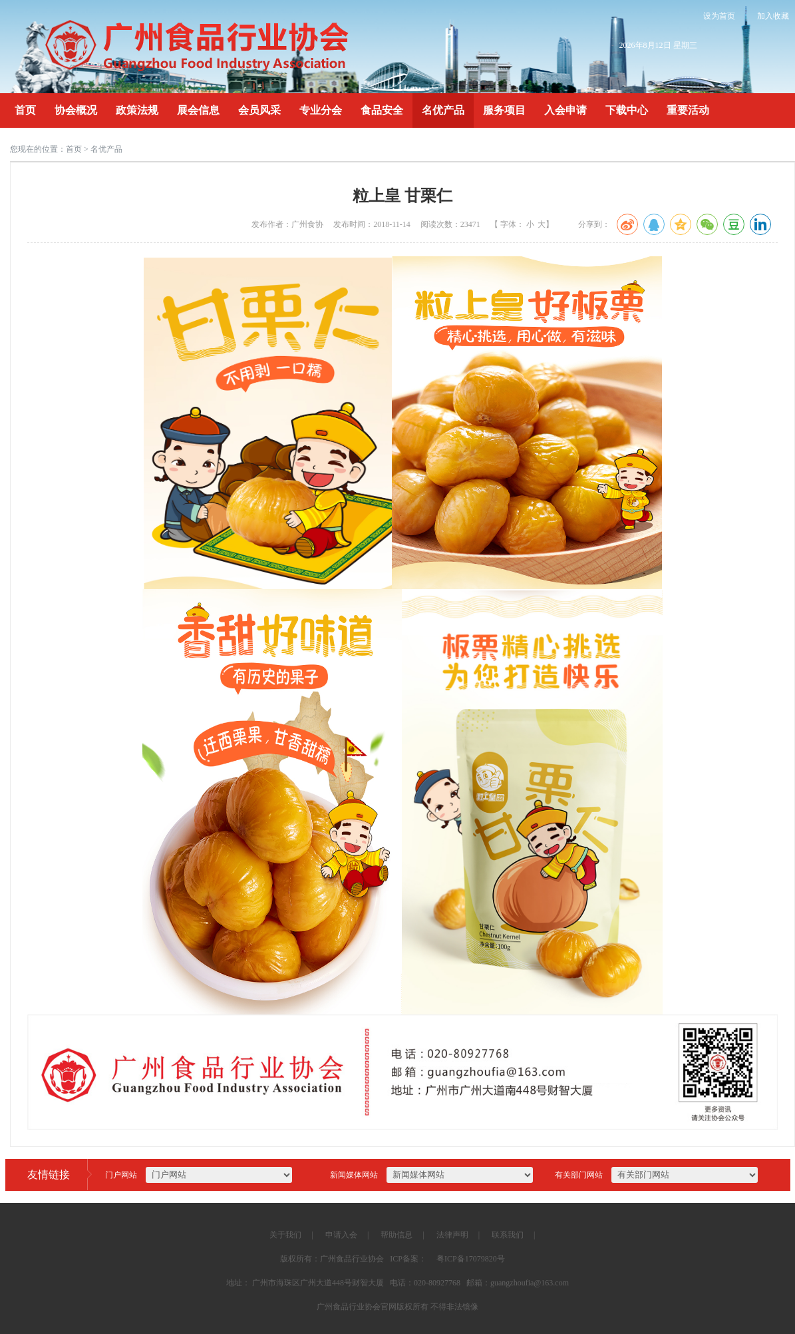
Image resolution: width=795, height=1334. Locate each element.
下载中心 (626, 110)
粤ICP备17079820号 (470, 1258)
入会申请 (565, 110)
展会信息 (198, 110)
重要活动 (688, 110)
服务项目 (504, 110)
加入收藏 (773, 16)
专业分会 (320, 110)
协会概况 (76, 110)
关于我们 (285, 1234)
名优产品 (443, 110)
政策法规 (137, 110)
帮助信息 (396, 1234)
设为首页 (719, 16)
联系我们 (508, 1234)
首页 (25, 110)
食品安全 (382, 110)
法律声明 (452, 1234)
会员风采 (259, 110)
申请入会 (341, 1234)
